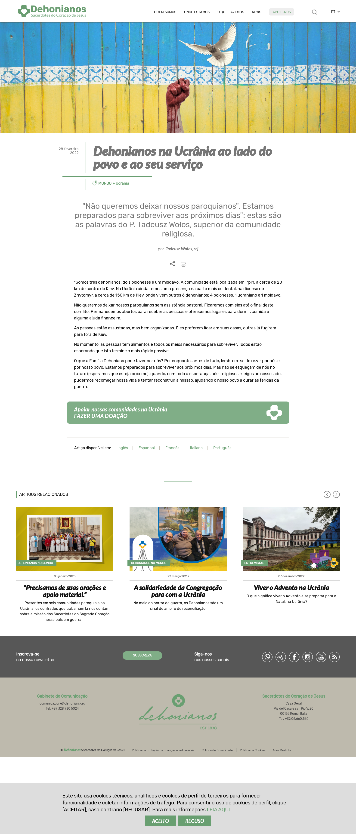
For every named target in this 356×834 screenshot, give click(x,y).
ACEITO (160, 821)
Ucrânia (122, 183)
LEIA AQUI (218, 809)
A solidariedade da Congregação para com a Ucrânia (178, 591)
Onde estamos (197, 12)
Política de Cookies (253, 750)
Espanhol (147, 448)
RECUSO (194, 821)
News (256, 12)
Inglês (123, 448)
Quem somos (165, 12)
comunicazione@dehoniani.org (62, 703)
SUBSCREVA (142, 655)
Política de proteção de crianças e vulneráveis (163, 750)
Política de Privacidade (217, 750)
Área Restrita (282, 750)
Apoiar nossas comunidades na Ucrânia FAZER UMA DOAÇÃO (120, 412)
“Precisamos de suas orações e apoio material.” (65, 591)
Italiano (196, 448)
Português (222, 448)
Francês (172, 448)
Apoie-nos (281, 12)
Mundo (104, 183)
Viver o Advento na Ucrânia (291, 588)
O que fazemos (230, 12)
